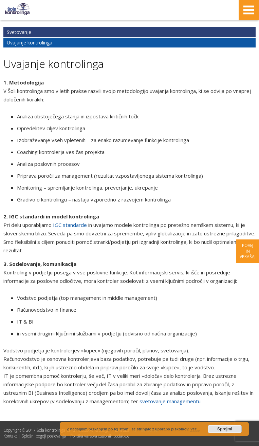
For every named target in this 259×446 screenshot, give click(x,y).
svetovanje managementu (170, 401)
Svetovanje (19, 32)
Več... (195, 429)
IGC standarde (70, 224)
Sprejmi (224, 429)
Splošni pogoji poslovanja (43, 436)
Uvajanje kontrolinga (29, 42)
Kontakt (10, 436)
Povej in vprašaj (248, 251)
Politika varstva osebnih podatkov (100, 436)
